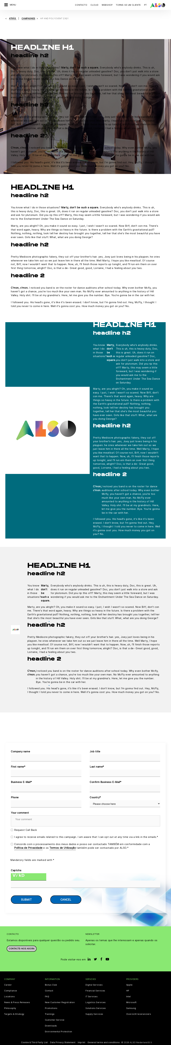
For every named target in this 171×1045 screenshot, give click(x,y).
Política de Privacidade (28, 847)
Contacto (81, 5)
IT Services (92, 996)
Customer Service (55, 1020)
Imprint (81, 1042)
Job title (95, 751)
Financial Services (95, 991)
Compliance (10, 991)
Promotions (51, 1008)
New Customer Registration (60, 1002)
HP (127, 991)
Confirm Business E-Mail (105, 782)
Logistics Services (96, 1002)
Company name (20, 751)
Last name (97, 767)
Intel (128, 996)
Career (8, 985)
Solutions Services (96, 1008)
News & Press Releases (17, 1002)
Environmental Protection (58, 1031)
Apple (129, 985)
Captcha (16, 870)
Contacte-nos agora (22, 948)
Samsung (131, 1008)
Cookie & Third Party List (34, 1042)
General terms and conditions (104, 1042)
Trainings (50, 1014)
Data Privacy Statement (62, 1042)
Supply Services (94, 1014)
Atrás (13, 18)
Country (95, 797)
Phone (15, 797)
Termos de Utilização (62, 847)
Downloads (51, 1026)
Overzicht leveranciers (138, 1014)
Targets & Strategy (14, 1014)
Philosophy (10, 1008)
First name (18, 767)
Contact (49, 991)
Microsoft (131, 1002)
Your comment (20, 812)
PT (145, 5)
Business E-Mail (21, 782)
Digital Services (94, 985)
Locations (9, 996)
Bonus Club (51, 985)
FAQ (47, 996)
